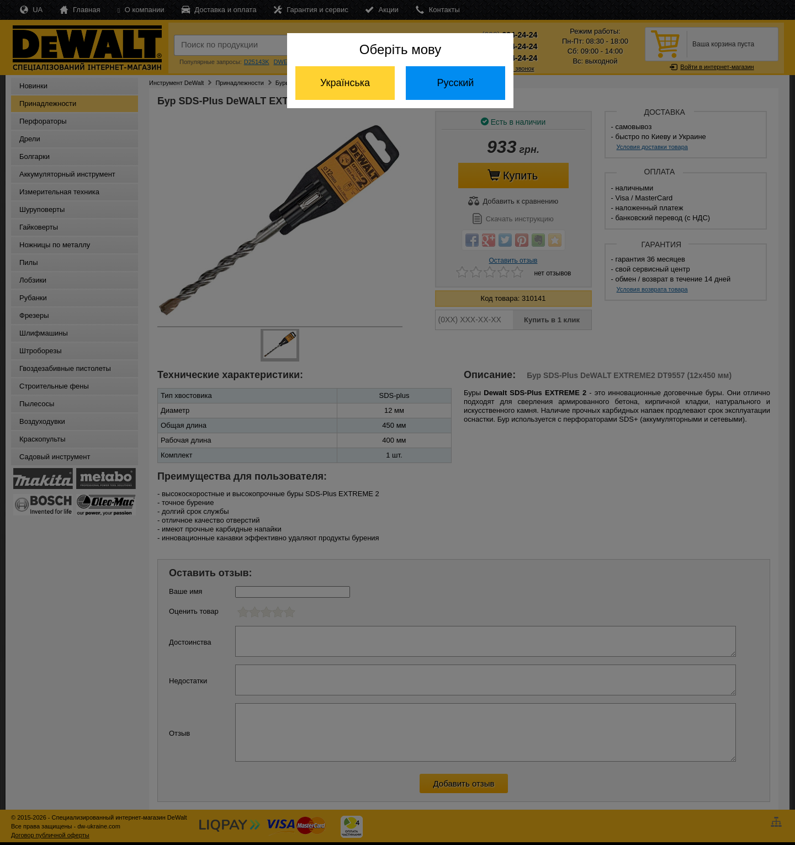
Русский (455, 82)
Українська (345, 82)
